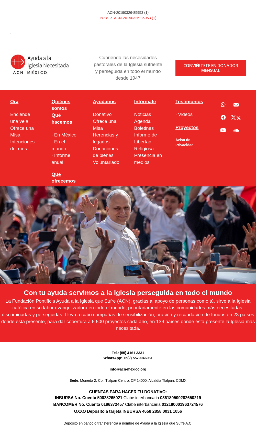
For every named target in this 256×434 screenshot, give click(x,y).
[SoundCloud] (236, 130)
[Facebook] (223, 117)
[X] (236, 117)
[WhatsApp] (223, 104)
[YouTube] (223, 130)
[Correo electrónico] (236, 104)
